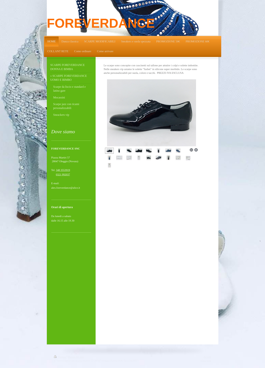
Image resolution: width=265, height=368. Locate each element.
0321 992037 (63, 174)
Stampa (60, 356)
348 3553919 (63, 170)
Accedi (207, 356)
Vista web (205, 360)
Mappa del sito (76, 356)
